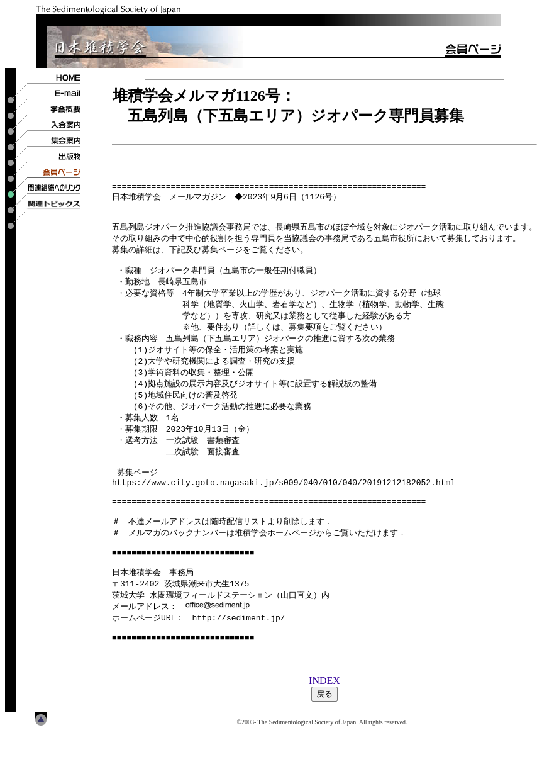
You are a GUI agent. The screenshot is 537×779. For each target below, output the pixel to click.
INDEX (324, 729)
